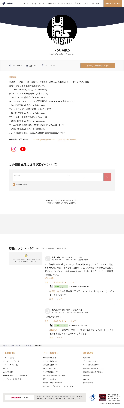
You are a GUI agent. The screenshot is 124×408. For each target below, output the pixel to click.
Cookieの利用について (91, 365)
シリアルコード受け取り (12, 379)
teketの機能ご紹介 (50, 368)
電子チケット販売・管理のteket (13, 346)
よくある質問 (8, 372)
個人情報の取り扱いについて (93, 368)
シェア (73, 282)
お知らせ (86, 379)
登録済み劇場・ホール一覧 (53, 383)
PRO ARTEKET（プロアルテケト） (16, 375)
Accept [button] (116, 396)
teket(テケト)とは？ (50, 358)
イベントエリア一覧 (10, 365)
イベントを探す (9, 358)
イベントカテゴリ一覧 (11, 361)
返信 (46, 282)
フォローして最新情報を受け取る (98, 66)
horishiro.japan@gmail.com (43, 139)
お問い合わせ (88, 383)
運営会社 (86, 375)
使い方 (5, 368)
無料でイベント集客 (112, 3)
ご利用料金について (50, 365)
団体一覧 (29, 346)
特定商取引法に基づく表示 (93, 372)
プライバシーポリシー (91, 361)
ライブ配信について (50, 372)
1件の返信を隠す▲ (59, 282)
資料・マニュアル (49, 379)
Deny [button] (104, 397)
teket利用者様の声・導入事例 (54, 375)
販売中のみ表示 (21, 184)
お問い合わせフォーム (67, 139)
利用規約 (86, 358)
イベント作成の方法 (50, 361)
